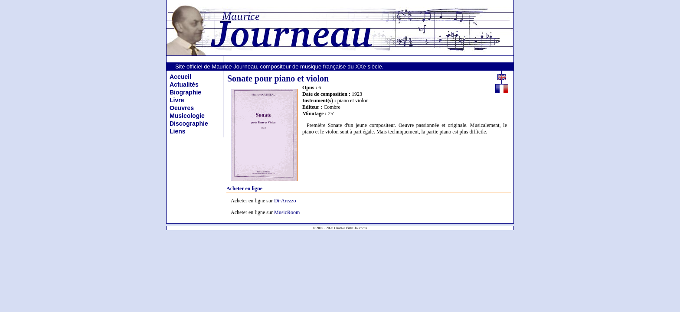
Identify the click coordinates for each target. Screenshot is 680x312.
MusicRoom (287, 212)
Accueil (180, 76)
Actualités (184, 84)
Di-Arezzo (285, 201)
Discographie (189, 123)
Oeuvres (182, 107)
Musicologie (187, 115)
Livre (177, 100)
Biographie (185, 92)
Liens (178, 131)
